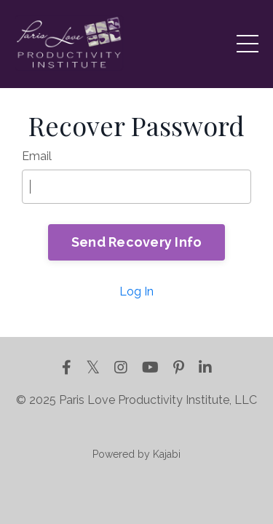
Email (37, 156)
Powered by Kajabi (136, 454)
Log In (136, 291)
